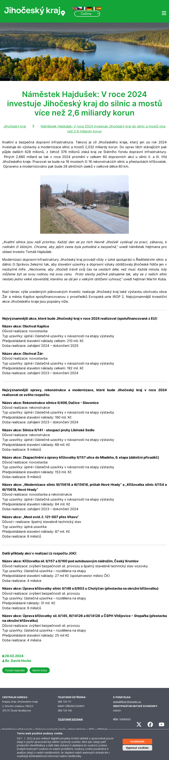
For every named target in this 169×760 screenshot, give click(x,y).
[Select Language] (87, 14)
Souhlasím (137, 741)
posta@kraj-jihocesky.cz (127, 701)
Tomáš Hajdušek (15, 670)
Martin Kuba (39, 670)
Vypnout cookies (137, 747)
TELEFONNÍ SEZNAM (70, 719)
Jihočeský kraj (15, 126)
